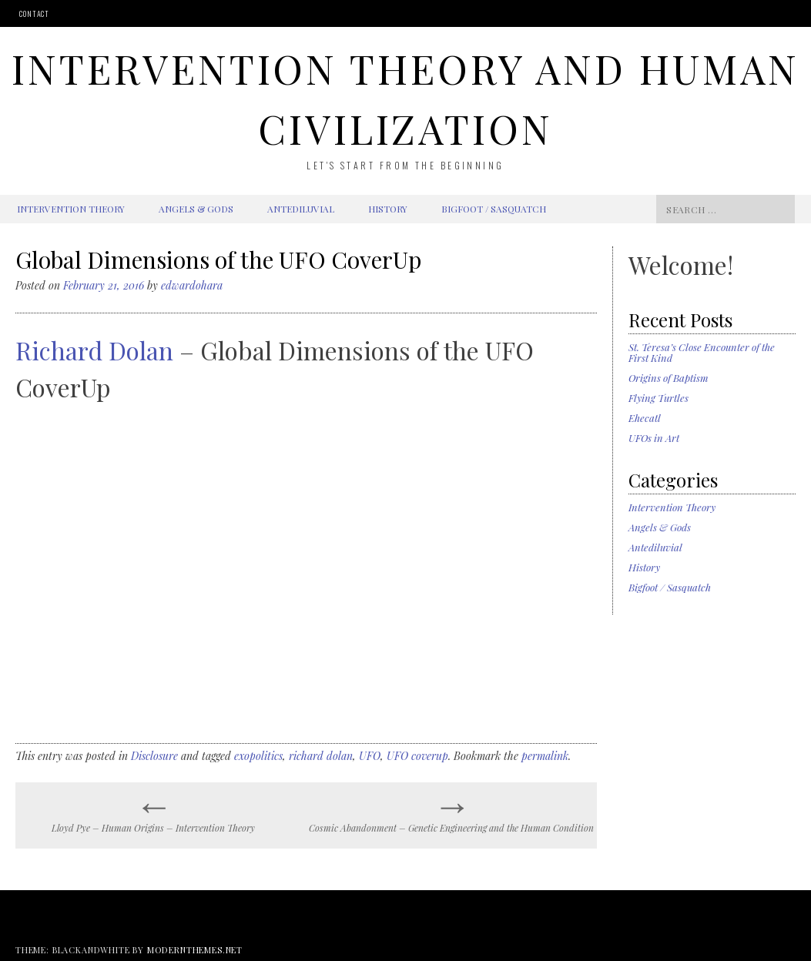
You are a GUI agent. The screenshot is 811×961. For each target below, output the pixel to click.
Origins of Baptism (668, 377)
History (387, 209)
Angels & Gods (196, 209)
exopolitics (258, 755)
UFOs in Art (653, 437)
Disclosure (154, 755)
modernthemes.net (195, 950)
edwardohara (192, 285)
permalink (544, 755)
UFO (369, 755)
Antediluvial (300, 209)
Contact (34, 13)
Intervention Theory (71, 209)
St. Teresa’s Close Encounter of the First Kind (701, 352)
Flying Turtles (658, 397)
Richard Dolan (94, 350)
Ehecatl (644, 417)
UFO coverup (417, 755)
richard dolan (321, 755)
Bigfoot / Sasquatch (493, 209)
